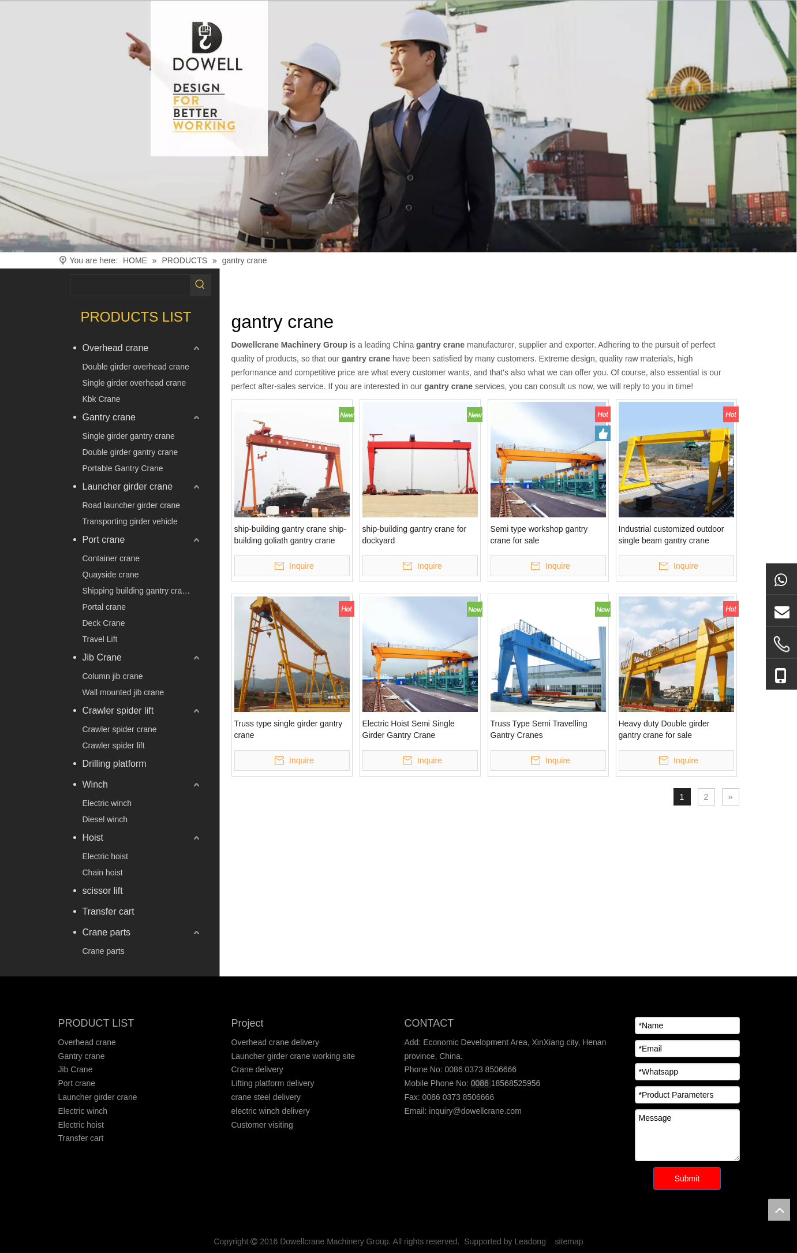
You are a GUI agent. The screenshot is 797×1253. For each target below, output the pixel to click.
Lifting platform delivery (273, 1083)
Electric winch (107, 803)
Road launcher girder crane (132, 505)
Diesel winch (105, 819)
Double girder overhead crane (136, 366)
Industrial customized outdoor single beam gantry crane (671, 534)
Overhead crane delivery (275, 1042)
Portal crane (104, 606)
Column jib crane (113, 676)
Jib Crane (102, 657)
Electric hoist (105, 856)
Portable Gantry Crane (123, 468)
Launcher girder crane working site (293, 1056)
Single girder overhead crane (134, 382)
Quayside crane (111, 574)
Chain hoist (103, 872)
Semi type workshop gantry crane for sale (539, 534)
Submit (687, 1178)
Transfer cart (108, 911)
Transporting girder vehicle (130, 521)
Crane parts (107, 932)
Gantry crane (109, 417)
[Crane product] (398, 126)
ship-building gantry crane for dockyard (414, 534)
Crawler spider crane (120, 729)
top (779, 1210)
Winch (95, 784)
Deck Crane (104, 623)
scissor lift (103, 891)
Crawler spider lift (118, 710)
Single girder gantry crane (129, 436)
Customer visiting (262, 1124)
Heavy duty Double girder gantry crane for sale (664, 729)
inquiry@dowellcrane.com (473, 1111)
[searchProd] (130, 285)
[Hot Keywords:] (200, 285)
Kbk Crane (102, 399)
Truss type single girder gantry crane (288, 729)
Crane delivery (257, 1069)
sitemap (569, 1241)
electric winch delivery (270, 1111)
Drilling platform (115, 764)
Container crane (111, 558)
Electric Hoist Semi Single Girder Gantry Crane (408, 729)
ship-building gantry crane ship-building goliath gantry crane (290, 534)
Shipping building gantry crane (137, 590)
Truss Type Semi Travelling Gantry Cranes (539, 729)
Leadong (530, 1241)
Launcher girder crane (128, 486)
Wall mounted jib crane (123, 692)
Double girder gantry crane (130, 452)
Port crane (104, 540)
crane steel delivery (266, 1097)
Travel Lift (100, 639)
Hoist (93, 837)
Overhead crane (116, 348)
